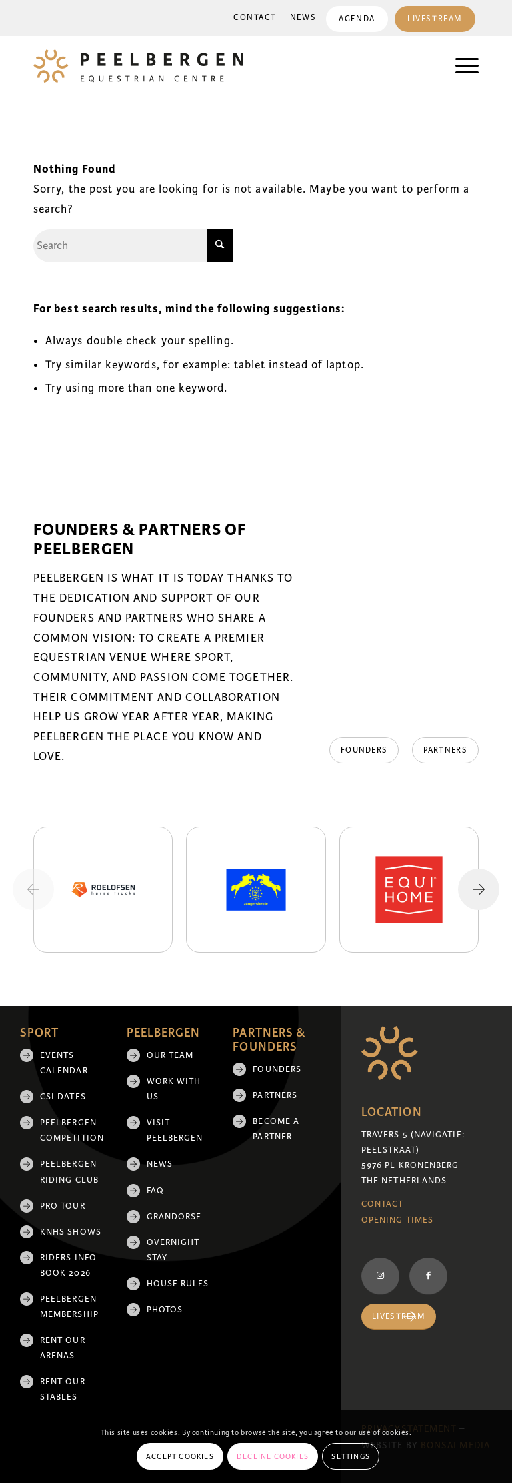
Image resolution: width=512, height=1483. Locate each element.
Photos (165, 1309)
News (301, 18)
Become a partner (276, 1129)
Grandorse (174, 1216)
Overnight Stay (173, 1250)
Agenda (355, 19)
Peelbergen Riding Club (69, 1172)
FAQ (155, 1190)
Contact (253, 18)
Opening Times (397, 1220)
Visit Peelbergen (175, 1130)
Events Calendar (64, 1063)
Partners (275, 1095)
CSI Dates (63, 1096)
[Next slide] (478, 889)
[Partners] (445, 750)
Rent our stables (62, 1389)
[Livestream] (398, 1317)
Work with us (174, 1089)
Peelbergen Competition (72, 1130)
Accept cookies (180, 1456)
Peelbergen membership (69, 1307)
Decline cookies (273, 1456)
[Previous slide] (33, 889)
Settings (350, 1456)
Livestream (434, 19)
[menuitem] (253, 18)
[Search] (133, 245)
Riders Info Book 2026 (68, 1265)
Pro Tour (62, 1206)
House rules (178, 1283)
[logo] (138, 66)
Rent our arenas (62, 1348)
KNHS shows (70, 1232)
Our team (170, 1055)
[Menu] (460, 66)
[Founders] (360, 750)
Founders (277, 1069)
